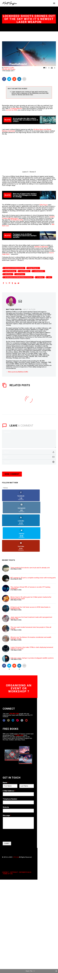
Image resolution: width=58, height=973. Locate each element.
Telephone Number (10, 774)
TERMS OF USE (8, 849)
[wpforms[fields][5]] (18, 786)
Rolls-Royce (44, 205)
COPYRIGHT (14, 847)
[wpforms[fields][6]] (18, 777)
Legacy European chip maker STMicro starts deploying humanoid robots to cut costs (31, 623)
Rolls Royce (8, 274)
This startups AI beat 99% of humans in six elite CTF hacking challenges (30, 562)
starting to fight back (41, 247)
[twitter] (22, 695)
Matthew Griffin (9, 68)
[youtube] (26, 695)
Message (7, 790)
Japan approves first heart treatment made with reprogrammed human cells (31, 593)
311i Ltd (16, 832)
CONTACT (5, 847)
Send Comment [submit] (12, 474)
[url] (29, 461)
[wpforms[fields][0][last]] (26, 761)
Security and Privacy (8, 69)
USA (49, 277)
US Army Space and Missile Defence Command (18, 277)
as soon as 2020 (11, 110)
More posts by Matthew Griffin (18, 372)
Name (5, 758)
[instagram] (8, 695)
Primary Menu (54, 3)
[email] (29, 457)
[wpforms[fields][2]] (18, 798)
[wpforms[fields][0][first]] (10, 761)
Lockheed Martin (38, 271)
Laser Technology (10, 271)
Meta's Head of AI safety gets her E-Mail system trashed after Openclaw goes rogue (30, 572)
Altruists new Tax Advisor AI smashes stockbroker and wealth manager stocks (30, 613)
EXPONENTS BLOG (25, 847)
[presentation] (18, 813)
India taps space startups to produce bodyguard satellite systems (32, 633)
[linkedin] (13, 695)
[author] (29, 452)
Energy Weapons (33, 268)
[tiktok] (17, 695)
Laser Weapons (24, 271)
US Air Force (20, 274)
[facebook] (4, 695)
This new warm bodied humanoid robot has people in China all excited (30, 603)
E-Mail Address (9, 766)
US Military (40, 277)
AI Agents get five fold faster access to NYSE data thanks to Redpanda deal (30, 582)
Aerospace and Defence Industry (14, 268)
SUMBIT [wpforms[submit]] (6, 818)
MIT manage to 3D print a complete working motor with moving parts (33, 553)
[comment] (29, 439)
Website (6, 782)
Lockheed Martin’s (16, 108)
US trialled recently (17, 220)
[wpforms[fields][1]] (18, 769)
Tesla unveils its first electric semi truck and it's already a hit (30, 543)
